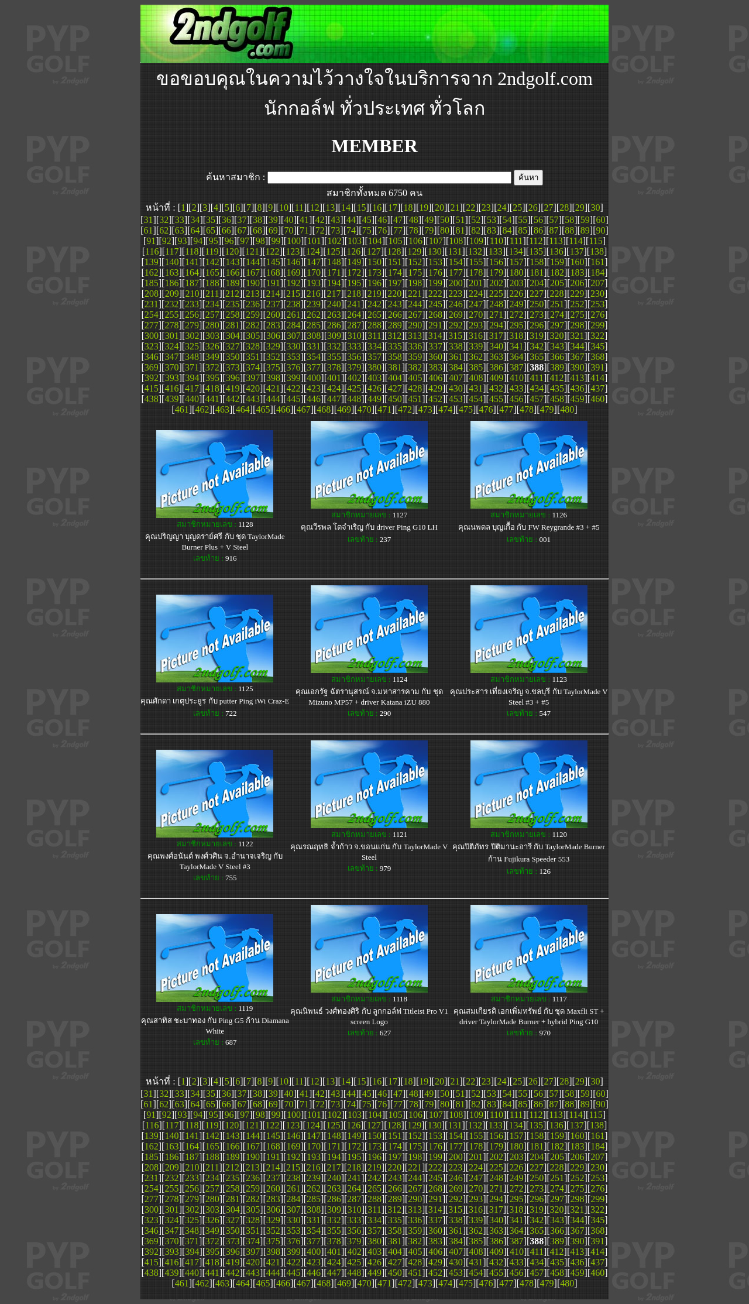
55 (522, 220)
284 (293, 325)
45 (367, 220)
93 (182, 241)
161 (597, 262)
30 (595, 207)
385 (476, 367)
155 (476, 262)
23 (486, 207)
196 (374, 283)
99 (275, 241)
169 (293, 272)
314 (435, 336)
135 (536, 251)
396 (233, 378)
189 (232, 283)
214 (273, 293)
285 (314, 325)
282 (253, 325)
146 (293, 262)
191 (273, 283)
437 (597, 388)
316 (476, 336)
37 (241, 220)
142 (212, 262)
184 (597, 272)
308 (314, 336)
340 (496, 346)
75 (367, 230)
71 (304, 230)
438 (152, 399)
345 (597, 346)
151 (395, 262)
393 (172, 378)
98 (260, 241)
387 (517, 367)
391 (597, 367)
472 (405, 409)
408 (476, 378)
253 (597, 304)
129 (414, 251)
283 (273, 325)
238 (293, 304)
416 (171, 388)
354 (314, 357)
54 (507, 220)
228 (557, 293)
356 (354, 357)
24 (502, 207)
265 (374, 315)
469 (344, 409)
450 (395, 399)
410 (517, 378)
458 (557, 399)
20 (439, 207)
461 (182, 409)
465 (263, 409)
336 (415, 346)
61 (148, 230)
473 (425, 409)
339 (476, 346)
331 (314, 346)
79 (429, 230)
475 (466, 409)
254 (152, 315)
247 (476, 304)
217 (334, 293)
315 (455, 336)
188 (212, 283)
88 (569, 230)
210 (192, 293)
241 (354, 304)
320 (557, 336)
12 (314, 207)
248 (496, 304)
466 (283, 409)
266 (395, 315)
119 (211, 251)
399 (294, 378)
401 (334, 378)
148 (334, 262)
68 (257, 230)
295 (517, 325)
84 (507, 230)
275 (578, 315)
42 (320, 220)
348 (192, 357)
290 (415, 325)
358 (395, 357)
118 (191, 251)
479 (547, 409)
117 (171, 251)
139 (152, 262)
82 (475, 230)
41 (304, 220)
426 (374, 388)
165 (212, 272)
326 (212, 346)
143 (232, 262)
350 (232, 357)
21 (455, 207)
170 (314, 272)
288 (374, 325)
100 (294, 241)
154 (456, 262)
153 (435, 262)
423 (314, 388)
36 (226, 220)
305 (253, 336)
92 (166, 241)
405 (415, 378)
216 (314, 293)
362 (476, 357)
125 (334, 251)
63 (179, 230)
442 (232, 399)
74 (351, 230)
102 (334, 241)
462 (202, 409)
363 (496, 357)
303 (212, 336)
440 (192, 399)
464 (243, 409)
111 (516, 241)
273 (537, 315)
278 (171, 325)
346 (152, 357)
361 (456, 357)
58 (569, 220)
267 (415, 315)
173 (374, 272)
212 (232, 293)
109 (476, 241)
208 (152, 293)
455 (496, 399)
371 (192, 367)
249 (517, 304)
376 (293, 367)
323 (152, 346)
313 (415, 336)
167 (253, 272)
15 (361, 207)
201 (476, 283)
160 (578, 262)
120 (232, 251)
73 (335, 230)
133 (496, 251)
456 (517, 399)
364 (517, 357)
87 (554, 230)
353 (293, 357)
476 (486, 409)
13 (330, 207)
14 (346, 207)
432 (496, 388)
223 (455, 293)
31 (148, 220)
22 (470, 207)
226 (516, 293)
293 (476, 325)
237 (273, 304)
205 (557, 283)
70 (288, 230)
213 (253, 293)
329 (273, 346)
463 (222, 409)
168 (273, 272)
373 (232, 367)
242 (374, 304)
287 (354, 325)
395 (212, 378)
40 (288, 220)
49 (429, 220)
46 (382, 220)
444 (273, 399)
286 (334, 325)
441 (212, 399)
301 (172, 336)
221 (415, 293)
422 (293, 388)
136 (556, 251)
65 (210, 230)
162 (152, 272)
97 (244, 241)
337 (435, 346)
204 (537, 283)
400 (314, 378)
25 (517, 207)
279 (192, 325)
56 (538, 220)
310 (355, 336)
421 (273, 388)
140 (171, 262)
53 (491, 220)
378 (334, 367)
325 (192, 346)
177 (456, 272)
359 (415, 357)
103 (355, 241)
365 (537, 357)
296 (537, 325)
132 (475, 251)
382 (415, 367)
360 (435, 357)
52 (475, 220)
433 (517, 388)
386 (496, 367)
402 (355, 378)
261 (293, 315)
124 (313, 251)
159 (557, 262)
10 (283, 207)
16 (377, 207)
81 (460, 230)
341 (517, 346)
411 (537, 378)
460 (597, 399)
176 (435, 272)
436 (578, 388)
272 (517, 315)
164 (192, 272)
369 (152, 367)
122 (273, 251)
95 (213, 241)
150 (374, 262)
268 (435, 315)
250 (537, 304)
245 (435, 304)
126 (353, 251)
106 (415, 241)
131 (455, 251)
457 (537, 399)
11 (299, 207)
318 (516, 336)
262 (314, 315)
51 (460, 220)
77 (398, 230)
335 (395, 346)
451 (415, 399)
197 (395, 283)
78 (413, 230)
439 (171, 399)
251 (557, 304)
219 (374, 293)
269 (456, 315)
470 (365, 409)
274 (557, 315)
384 (456, 367)
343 (557, 346)
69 (273, 230)
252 (578, 304)
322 (597, 336)
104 (375, 241)
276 (597, 315)
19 (423, 207)
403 (374, 378)
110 (496, 241)
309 (334, 336)
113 (555, 241)
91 (151, 241)
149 (354, 262)
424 (334, 388)
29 (580, 207)
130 (435, 251)
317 (496, 336)
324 (171, 346)
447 (334, 399)
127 (374, 251)
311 (374, 336)
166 (232, 272)
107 (436, 241)
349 (212, 357)
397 (253, 378)
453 (456, 399)
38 (257, 220)
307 (294, 336)
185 (152, 283)
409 (496, 378)
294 (496, 325)
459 (578, 399)
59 (585, 220)
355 (334, 357)
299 (597, 325)
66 (226, 230)
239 (314, 304)
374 (253, 367)
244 (415, 304)
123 (293, 251)
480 (567, 409)
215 (293, 293)
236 (253, 304)
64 (195, 230)
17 (392, 207)
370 (171, 367)
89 (585, 230)
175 (415, 272)
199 (435, 283)
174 (395, 272)
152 (415, 262)
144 (253, 262)
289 (395, 325)
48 (413, 220)
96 (228, 241)
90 (601, 230)
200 (456, 283)
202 (496, 283)
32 (164, 220)
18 (408, 207)
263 (334, 315)
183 (578, 272)
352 (273, 357)
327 (232, 346)
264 (354, 315)
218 (354, 293)
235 (232, 304)
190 (253, 283)
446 (314, 399)
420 (253, 388)
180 (517, 272)
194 (334, 283)
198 (415, 283)
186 (171, 283)
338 (456, 346)
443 (253, 399)
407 (456, 378)
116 (152, 251)
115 (595, 241)
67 (241, 230)
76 (382, 230)
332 (334, 346)
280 (212, 325)
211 (212, 293)
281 (232, 325)
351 (253, 357)
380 (374, 367)
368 (597, 357)
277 (152, 325)
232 (171, 304)
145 (273, 262)
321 (577, 336)
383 (435, 367)
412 (557, 378)
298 (578, 325)
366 (557, 357)
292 (456, 325)
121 (252, 251)
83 (491, 230)
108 (456, 241)
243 (395, 304)
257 (212, 315)
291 (435, 325)
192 (293, 283)
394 (192, 378)
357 (374, 357)
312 (394, 336)
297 (557, 325)
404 (395, 378)
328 (253, 346)
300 (152, 336)
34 (195, 220)
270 (476, 315)
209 (172, 293)
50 (444, 220)
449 (374, 399)
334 (374, 346)
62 (164, 230)
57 (554, 220)
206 (578, 283)
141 (192, 262)
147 (314, 262)
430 (456, 388)
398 (273, 378)
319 (537, 336)
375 (273, 367)
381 (395, 367)
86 (538, 230)
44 (351, 220)
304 (233, 336)
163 (171, 272)
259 (253, 315)
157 (517, 262)
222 (435, 293)
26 (533, 207)
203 (517, 283)
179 (496, 272)
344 (578, 346)
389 (557, 367)
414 (597, 378)
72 (320, 230)
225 (496, 293)
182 (557, 272)
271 (496, 315)
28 (564, 207)
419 (232, 388)
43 (335, 220)
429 (435, 388)
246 (456, 304)
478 (527, 409)
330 (293, 346)
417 (192, 388)
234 (212, 304)
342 (537, 346)
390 (578, 367)
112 (535, 241)
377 (314, 367)
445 (293, 399)
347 (171, 357)
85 (522, 230)
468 (324, 409)
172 (354, 272)
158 (537, 262)
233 (192, 304)
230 (597, 293)
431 (476, 388)
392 (152, 378)
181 (537, 272)
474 (445, 409)
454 (476, 399)
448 (354, 399)
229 (577, 293)
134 (516, 251)
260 (273, 315)
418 (212, 388)
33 (179, 220)
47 (398, 220)
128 (394, 251)
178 (476, 272)
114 (575, 241)
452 (435, 399)
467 (304, 409)
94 (197, 241)
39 (273, 220)
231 (152, 304)
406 (435, 378)
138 (597, 251)
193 (314, 283)
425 (354, 388)
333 (354, 346)
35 (210, 220)
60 (601, 220)
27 (548, 207)
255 (171, 315)
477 (506, 409)
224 (476, 293)
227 (537, 293)
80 (444, 230)
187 (192, 283)
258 (232, 315)
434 (537, 388)
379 (354, 367)
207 (597, 283)
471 (384, 409)
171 (334, 272)
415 (152, 388)
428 (415, 388)
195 (354, 283)
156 (496, 262)
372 (212, 367)
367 (578, 357)
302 (192, 336)
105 (395, 241)
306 (273, 336)
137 (576, 251)
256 (192, 315)
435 (557, 388)
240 (334, 304)
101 (314, 241)
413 (577, 378)
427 (395, 388)
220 (394, 293)
